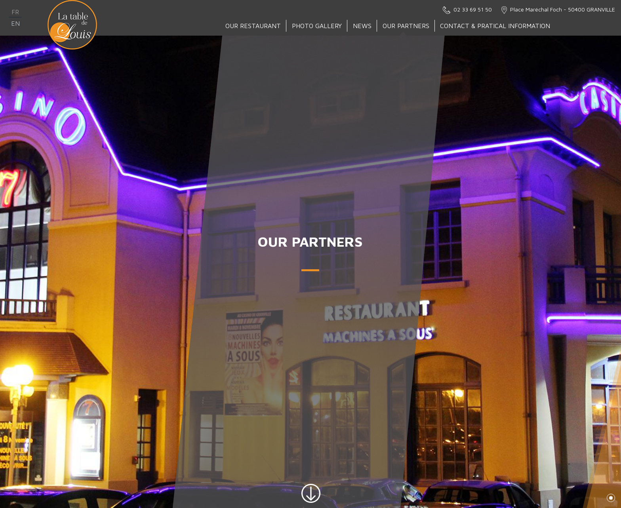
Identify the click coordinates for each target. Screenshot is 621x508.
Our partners (406, 25)
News (362, 25)
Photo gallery (317, 25)
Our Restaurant (253, 25)
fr (15, 11)
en (15, 23)
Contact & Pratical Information (495, 25)
